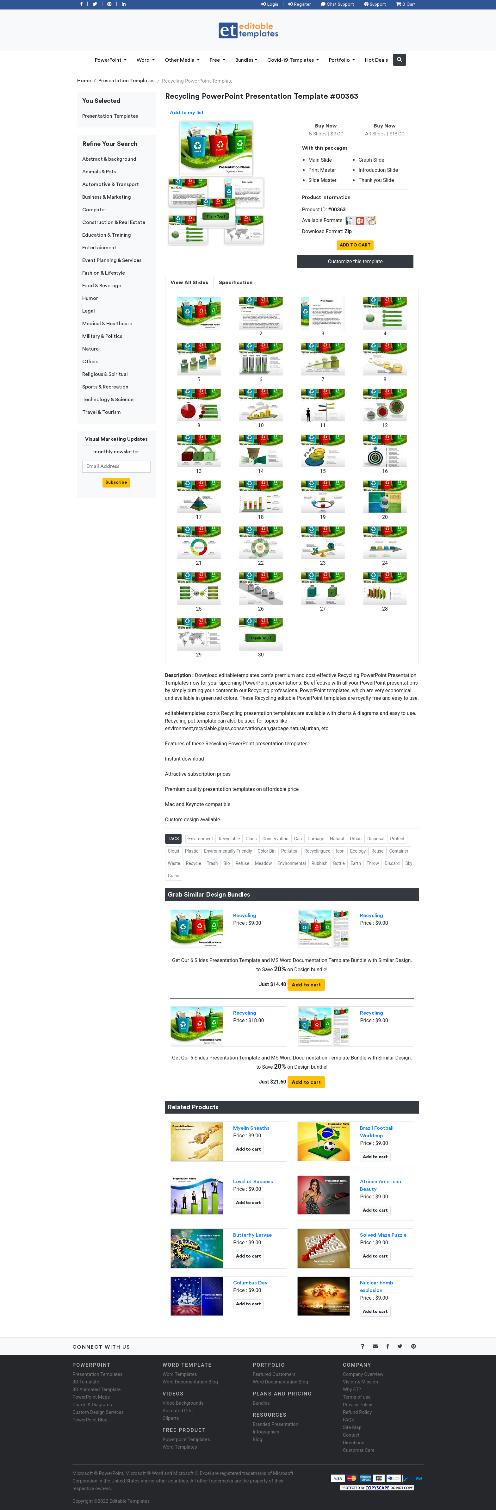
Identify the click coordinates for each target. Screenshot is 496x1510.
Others (90, 361)
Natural (337, 838)
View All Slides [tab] (189, 282)
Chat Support (337, 4)
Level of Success (253, 1181)
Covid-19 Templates (291, 60)
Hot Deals (376, 60)
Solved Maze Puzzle (383, 1235)
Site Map (352, 1427)
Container (398, 851)
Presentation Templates (126, 80)
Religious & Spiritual (105, 374)
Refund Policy (357, 1412)
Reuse (377, 851)
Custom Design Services (98, 1412)
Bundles (244, 60)
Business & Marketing (106, 197)
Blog (257, 1439)
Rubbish (319, 863)
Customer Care (359, 1450)
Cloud (173, 851)
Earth (355, 863)
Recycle (193, 863)
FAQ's (349, 1420)
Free (215, 60)
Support (375, 4)
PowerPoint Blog (90, 1420)
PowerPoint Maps (91, 1397)
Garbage (315, 838)
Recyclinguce (317, 851)
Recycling (244, 915)
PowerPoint (109, 60)
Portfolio (340, 60)
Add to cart (306, 984)
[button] (399, 60)
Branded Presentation (275, 1424)
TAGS (173, 838)
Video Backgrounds (183, 1403)
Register (299, 4)
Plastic (191, 851)
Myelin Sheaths (251, 1128)
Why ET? (352, 1389)
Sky (408, 863)
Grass (173, 875)
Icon (340, 851)
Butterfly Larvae (252, 1235)
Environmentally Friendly (228, 851)
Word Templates (180, 1374)
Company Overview (363, 1374)
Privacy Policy (357, 1404)
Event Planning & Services (111, 260)
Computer (94, 209)
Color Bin (267, 851)
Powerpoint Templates (186, 1439)
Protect (397, 838)
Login (269, 4)
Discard (392, 863)
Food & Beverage (101, 285)
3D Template (85, 1382)
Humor (90, 298)
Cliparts (171, 1418)
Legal (88, 311)
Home (84, 80)
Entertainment (99, 247)
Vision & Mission (360, 1382)
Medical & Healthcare (107, 323)
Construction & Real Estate (113, 222)
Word (144, 60)
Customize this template (355, 261)
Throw (373, 863)
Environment (200, 838)
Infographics (266, 1432)
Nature (90, 348)
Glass (251, 838)
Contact (351, 1435)
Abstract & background (109, 159)
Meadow (263, 863)
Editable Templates (129, 1501)
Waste (174, 863)
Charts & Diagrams (92, 1404)
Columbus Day (250, 1282)
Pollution (290, 851)
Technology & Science (107, 399)
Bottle (339, 863)
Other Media (180, 60)
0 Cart (406, 4)
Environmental (292, 863)
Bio (227, 863)
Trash (212, 863)
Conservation (275, 838)
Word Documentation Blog (190, 1382)
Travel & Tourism (101, 412)
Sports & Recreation (105, 386)
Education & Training (106, 235)
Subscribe (116, 482)
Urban (356, 838)
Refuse (242, 863)
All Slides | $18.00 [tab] (385, 130)
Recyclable (229, 838)
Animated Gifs (178, 1411)
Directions (353, 1442)
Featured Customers (274, 1374)
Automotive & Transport (110, 184)
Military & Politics (102, 336)
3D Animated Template (96, 1389)
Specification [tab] (235, 282)
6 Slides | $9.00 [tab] (326, 130)
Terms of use (356, 1397)
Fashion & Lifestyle (103, 273)
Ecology (358, 851)
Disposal (375, 838)
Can (298, 838)
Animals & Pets (99, 171)
